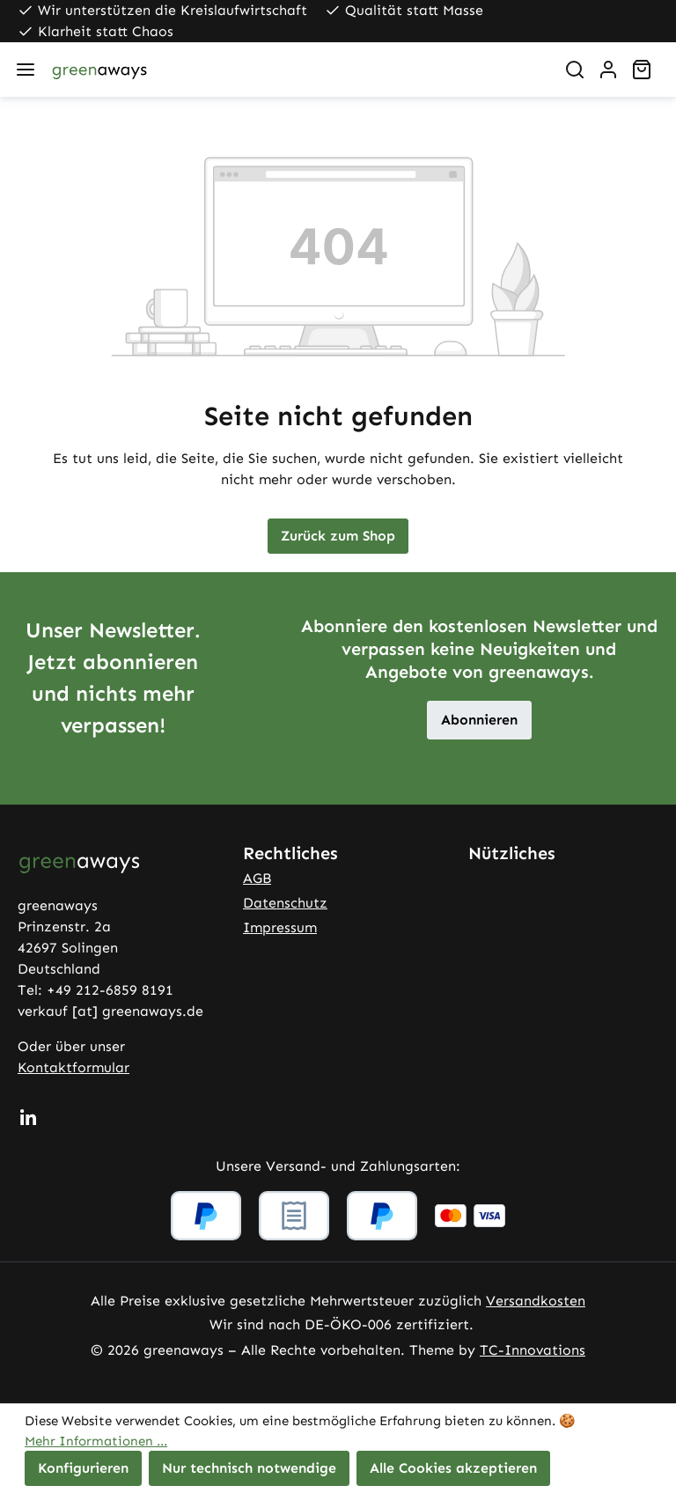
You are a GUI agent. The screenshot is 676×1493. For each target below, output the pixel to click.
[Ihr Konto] (608, 69)
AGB (257, 878)
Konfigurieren (83, 1468)
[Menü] (25, 69)
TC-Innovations (532, 1350)
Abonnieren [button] (479, 719)
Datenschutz (285, 902)
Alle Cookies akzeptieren (453, 1468)
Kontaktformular (73, 1067)
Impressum (280, 927)
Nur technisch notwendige (249, 1468)
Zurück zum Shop (338, 535)
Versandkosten (535, 1300)
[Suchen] (575, 69)
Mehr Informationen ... (96, 1441)
